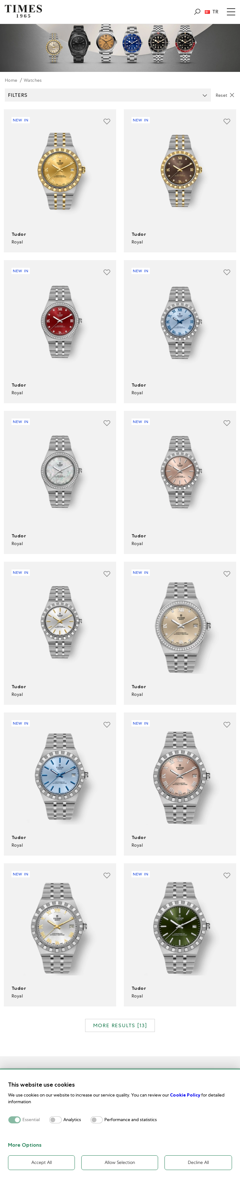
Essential (31, 1119)
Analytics (72, 1119)
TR (211, 12)
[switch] (55, 1119)
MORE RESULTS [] (120, 1025)
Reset (222, 95)
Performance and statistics (130, 1119)
